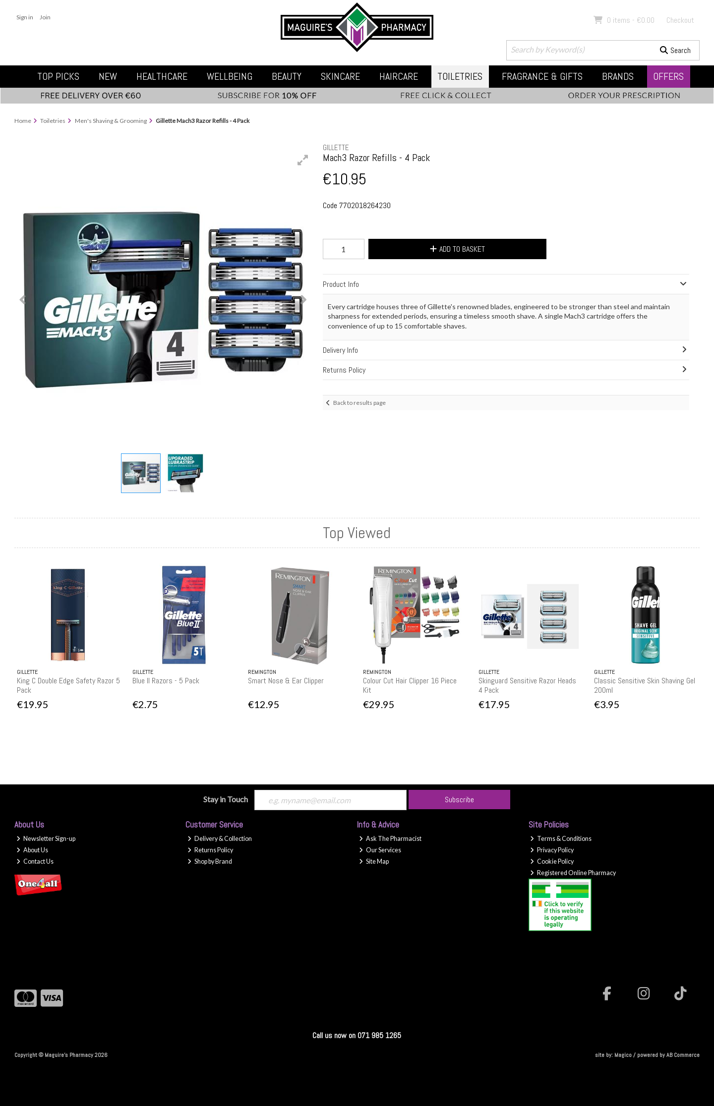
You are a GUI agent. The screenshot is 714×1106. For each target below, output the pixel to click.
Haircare (398, 76)
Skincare (340, 76)
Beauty (286, 76)
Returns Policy (210, 850)
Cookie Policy (552, 861)
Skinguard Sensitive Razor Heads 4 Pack (527, 685)
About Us (32, 850)
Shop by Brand (209, 861)
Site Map (374, 861)
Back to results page (359, 402)
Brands (618, 76)
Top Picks (58, 76)
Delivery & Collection (219, 838)
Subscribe (459, 799)
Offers (668, 76)
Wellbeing (229, 76)
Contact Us (35, 861)
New (108, 76)
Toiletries (459, 76)
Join (45, 17)
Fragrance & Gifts (542, 76)
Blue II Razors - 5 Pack (165, 680)
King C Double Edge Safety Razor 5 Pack (68, 685)
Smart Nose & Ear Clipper (286, 680)
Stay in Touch (225, 799)
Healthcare (161, 76)
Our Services (380, 850)
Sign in (24, 17)
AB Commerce (683, 1055)
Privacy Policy (552, 850)
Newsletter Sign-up (45, 838)
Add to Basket (456, 249)
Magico (623, 1055)
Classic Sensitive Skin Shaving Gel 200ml (644, 685)
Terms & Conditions (561, 838)
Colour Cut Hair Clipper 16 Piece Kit (410, 685)
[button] (303, 160)
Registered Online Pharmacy (573, 873)
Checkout (680, 20)
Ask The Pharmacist (390, 838)
